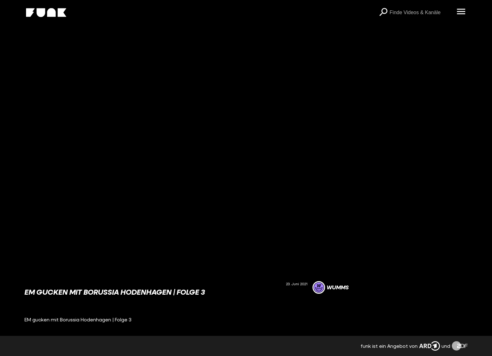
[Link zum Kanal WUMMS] (331, 287)
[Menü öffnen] (461, 12)
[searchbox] (421, 12)
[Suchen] (383, 13)
